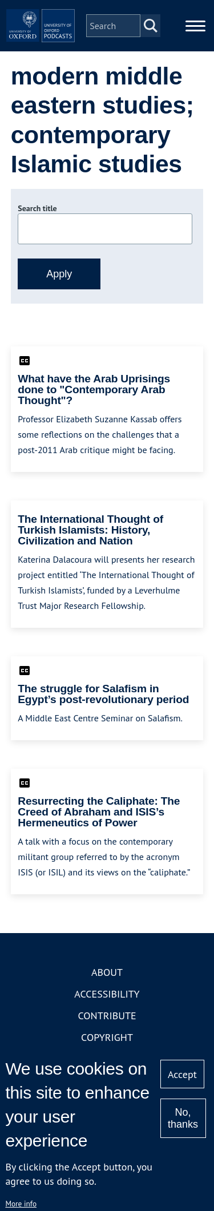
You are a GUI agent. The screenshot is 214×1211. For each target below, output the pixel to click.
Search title (37, 208)
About (107, 972)
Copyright (107, 1037)
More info (21, 1203)
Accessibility (106, 993)
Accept (182, 1074)
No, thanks (183, 1118)
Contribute (107, 1015)
